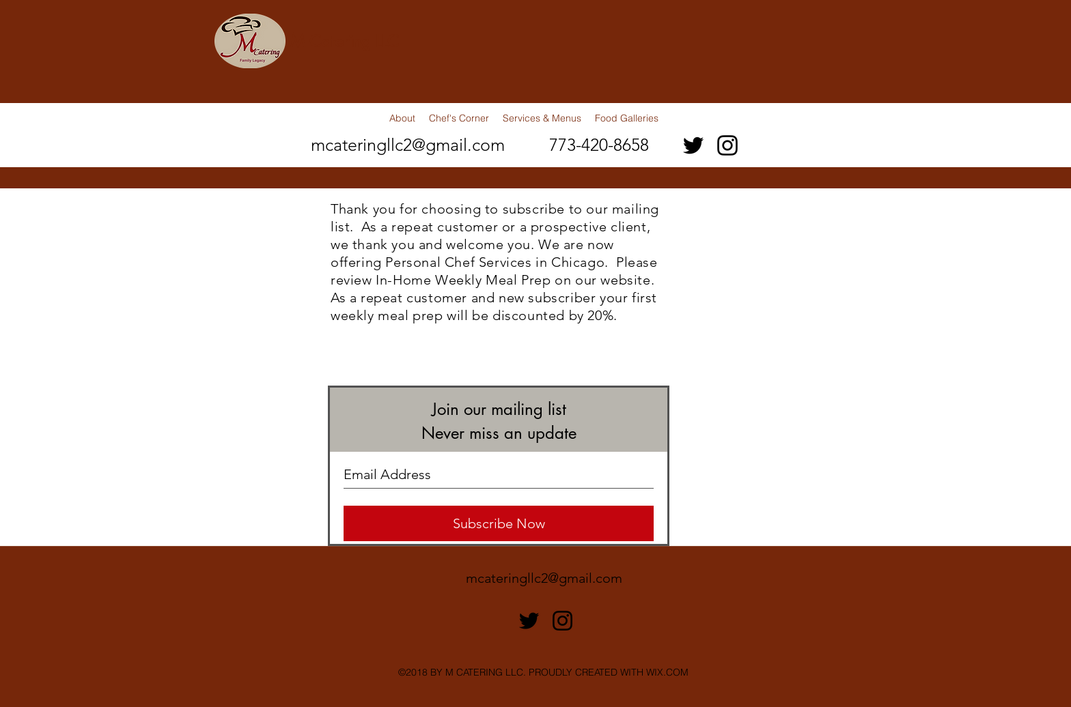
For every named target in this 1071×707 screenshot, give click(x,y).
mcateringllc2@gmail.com (408, 144)
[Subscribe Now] (499, 523)
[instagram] (727, 145)
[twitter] (693, 145)
